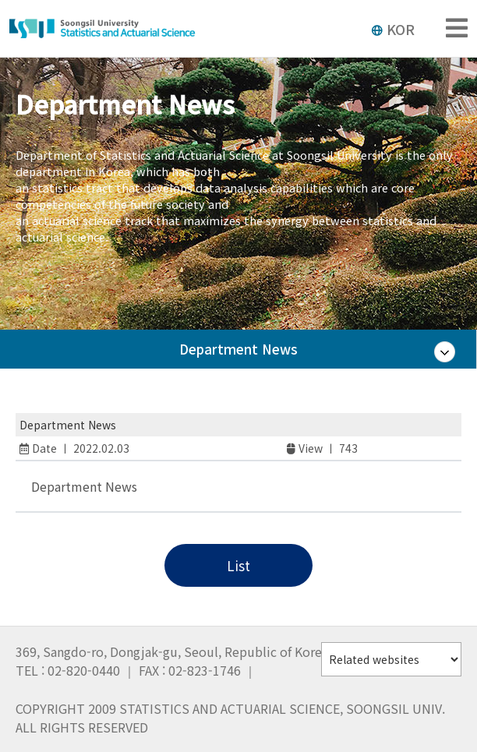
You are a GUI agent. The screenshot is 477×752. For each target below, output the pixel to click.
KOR (393, 29)
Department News (238, 354)
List (238, 565)
